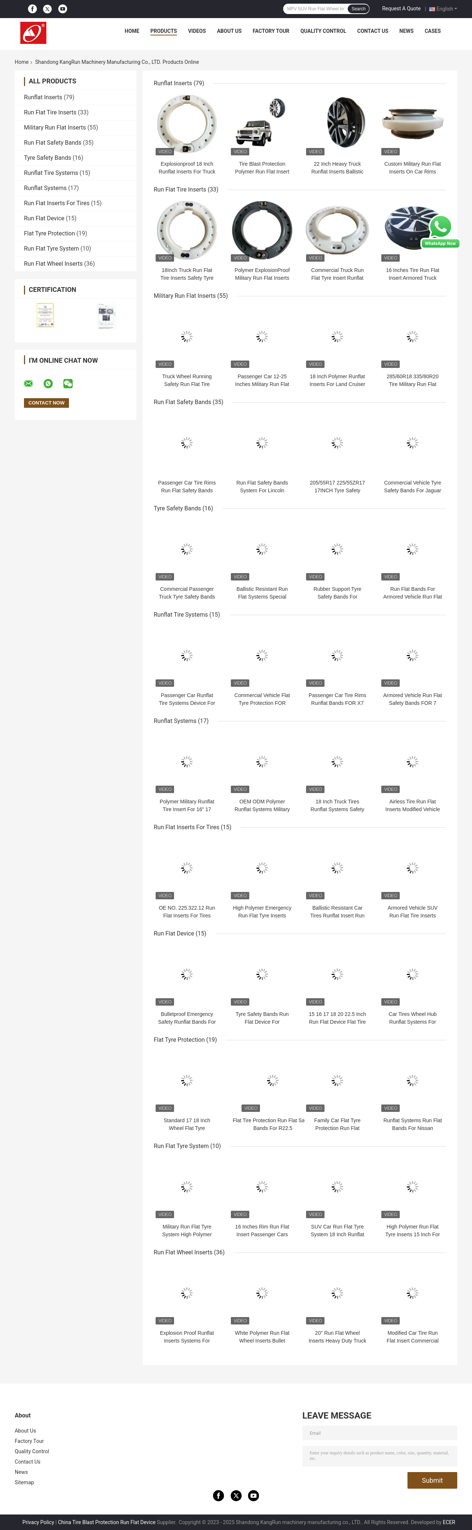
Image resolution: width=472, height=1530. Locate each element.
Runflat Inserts (43, 97)
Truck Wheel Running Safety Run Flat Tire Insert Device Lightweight (187, 384)
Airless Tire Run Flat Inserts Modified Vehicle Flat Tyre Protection (412, 809)
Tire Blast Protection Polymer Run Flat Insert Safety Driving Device (262, 171)
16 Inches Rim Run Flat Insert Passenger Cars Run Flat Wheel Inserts (262, 1234)
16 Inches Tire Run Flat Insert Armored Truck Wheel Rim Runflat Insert (412, 278)
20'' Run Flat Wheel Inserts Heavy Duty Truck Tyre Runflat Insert (337, 1340)
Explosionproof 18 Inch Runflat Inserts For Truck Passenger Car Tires (187, 171)
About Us (229, 31)
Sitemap (24, 1482)
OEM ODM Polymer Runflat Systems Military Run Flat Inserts (262, 809)
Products (163, 31)
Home (132, 31)
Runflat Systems (45, 188)
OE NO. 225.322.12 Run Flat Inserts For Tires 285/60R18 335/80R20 (187, 915)
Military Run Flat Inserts (55, 127)
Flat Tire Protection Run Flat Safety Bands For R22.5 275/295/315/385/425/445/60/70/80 (273, 1128)
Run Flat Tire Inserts (50, 112)
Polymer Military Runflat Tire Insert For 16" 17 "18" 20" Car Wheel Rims (187, 809)
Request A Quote (401, 8)
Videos (197, 31)
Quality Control (323, 31)
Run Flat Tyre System (51, 248)
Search (358, 8)
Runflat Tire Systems (51, 172)
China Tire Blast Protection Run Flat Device (107, 1522)
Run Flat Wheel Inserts (53, 263)
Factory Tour (271, 31)
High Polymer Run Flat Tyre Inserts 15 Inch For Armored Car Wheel (412, 1234)
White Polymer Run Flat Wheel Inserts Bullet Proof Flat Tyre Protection (262, 1340)
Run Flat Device (44, 218)
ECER (449, 1522)
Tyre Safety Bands (47, 157)
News (406, 31)
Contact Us (372, 31)
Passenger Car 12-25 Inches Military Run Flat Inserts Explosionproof (262, 384)
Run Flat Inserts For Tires (57, 203)
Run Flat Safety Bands (52, 142)
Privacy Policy (38, 1522)
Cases (433, 31)
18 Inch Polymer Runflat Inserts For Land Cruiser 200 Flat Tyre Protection (337, 384)
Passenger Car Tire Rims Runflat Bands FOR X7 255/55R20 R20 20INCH (337, 703)
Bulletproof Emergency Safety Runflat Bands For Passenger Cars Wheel (187, 1022)
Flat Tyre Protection (49, 233)
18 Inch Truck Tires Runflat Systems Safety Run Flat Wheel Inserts (337, 809)
